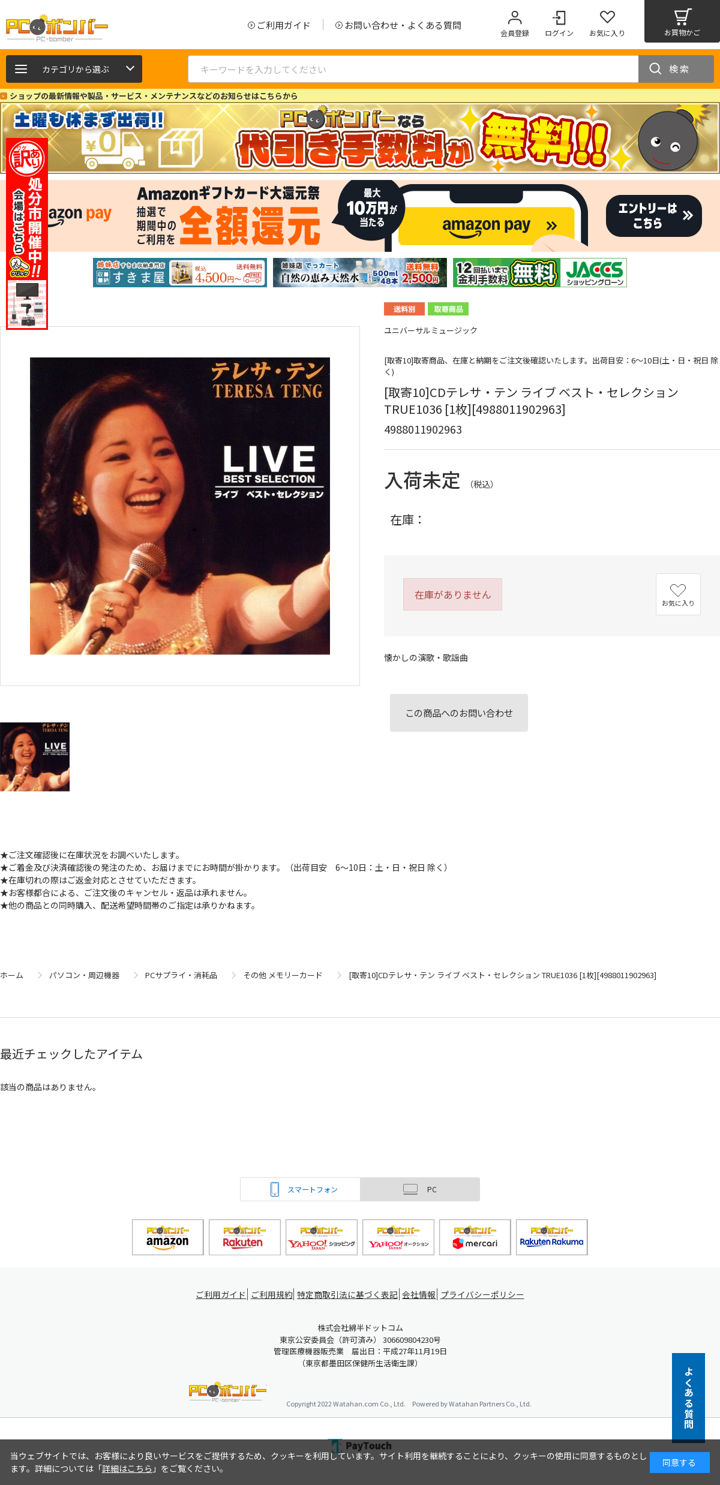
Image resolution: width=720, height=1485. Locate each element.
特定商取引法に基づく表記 (349, 1294)
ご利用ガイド (219, 1294)
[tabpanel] (180, 272)
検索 (680, 68)
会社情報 (421, 1294)
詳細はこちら (127, 1468)
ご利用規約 (274, 1294)
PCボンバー (227, 1393)
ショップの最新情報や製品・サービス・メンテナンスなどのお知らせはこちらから (154, 95)
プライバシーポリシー (486, 1294)
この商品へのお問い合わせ (459, 712)
